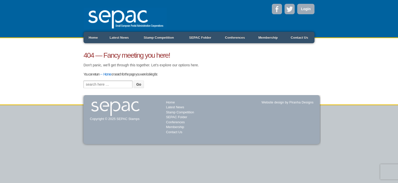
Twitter (290, 9)
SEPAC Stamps (127, 119)
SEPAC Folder (200, 37)
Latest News (119, 37)
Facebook (277, 9)
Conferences (235, 37)
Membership (268, 37)
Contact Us (299, 37)
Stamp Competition (159, 37)
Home (93, 37)
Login (306, 9)
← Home (105, 74)
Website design (272, 102)
